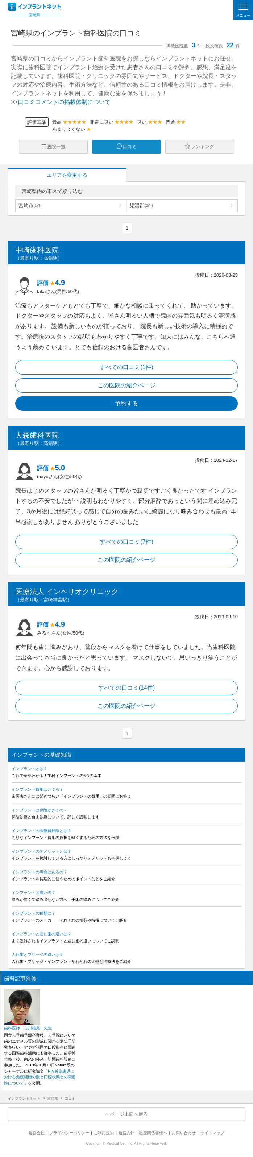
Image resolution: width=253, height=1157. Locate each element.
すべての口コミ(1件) (126, 367)
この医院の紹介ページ (126, 385)
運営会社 (37, 1133)
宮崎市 (30, 205)
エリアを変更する (67, 175)
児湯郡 (141, 205)
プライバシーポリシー (69, 1133)
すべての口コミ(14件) (126, 688)
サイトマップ (212, 1133)
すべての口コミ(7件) (126, 542)
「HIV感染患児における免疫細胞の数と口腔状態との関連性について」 (40, 1077)
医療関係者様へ (153, 1133)
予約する (126, 403)
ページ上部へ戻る (129, 1114)
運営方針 (126, 1133)
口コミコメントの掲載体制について (64, 102)
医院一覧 (56, 146)
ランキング (202, 146)
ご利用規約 (104, 1133)
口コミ (130, 146)
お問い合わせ (184, 1133)
